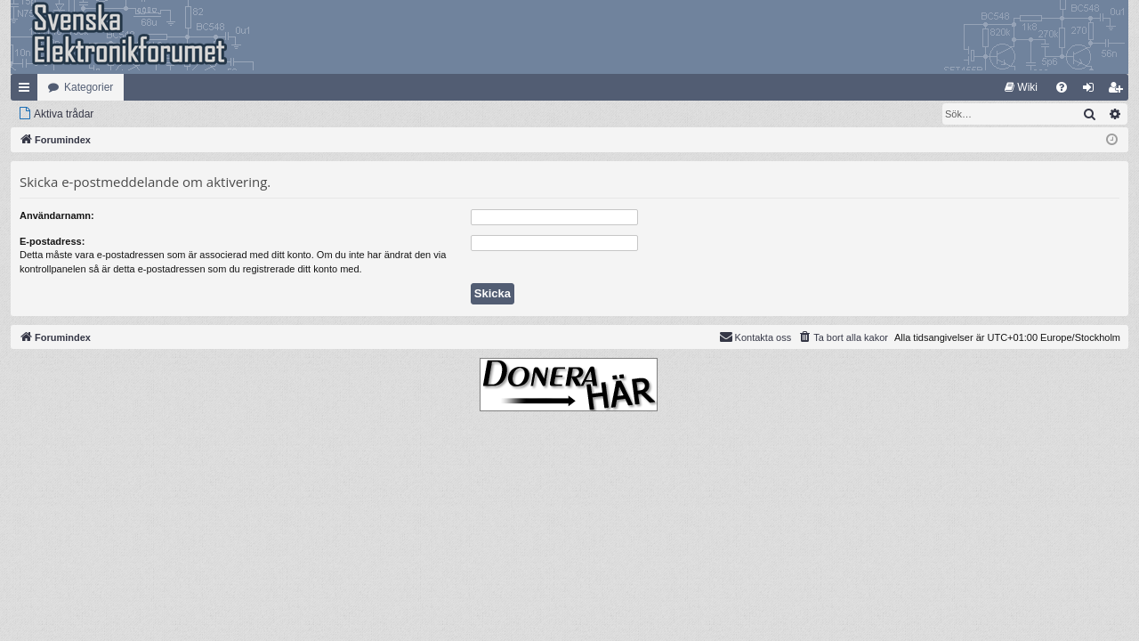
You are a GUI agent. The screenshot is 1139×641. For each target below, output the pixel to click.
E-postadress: (52, 241)
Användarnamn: (57, 215)
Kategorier (88, 87)
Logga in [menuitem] (1092, 91)
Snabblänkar (27, 91)
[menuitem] (1021, 87)
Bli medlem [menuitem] (1119, 91)
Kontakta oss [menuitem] (755, 336)
